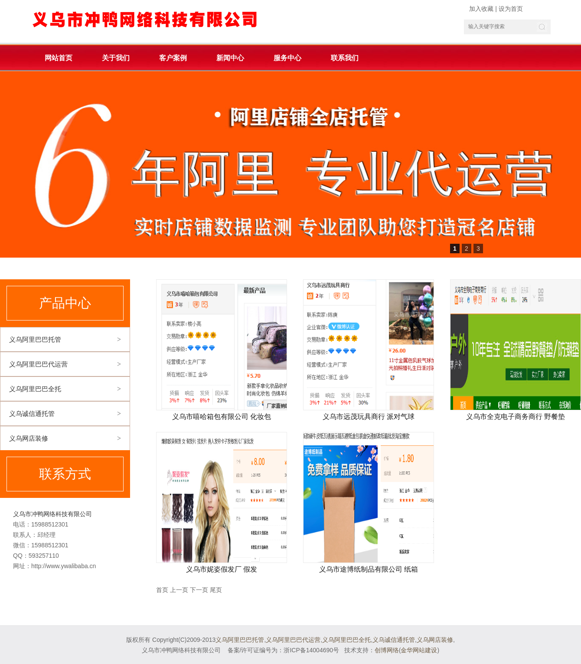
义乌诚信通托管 (32, 413)
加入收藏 (481, 8)
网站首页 (58, 58)
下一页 (199, 589)
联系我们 (345, 58)
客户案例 (173, 58)
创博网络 (387, 650)
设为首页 (511, 8)
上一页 (179, 589)
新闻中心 (230, 58)
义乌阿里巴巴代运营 (38, 364)
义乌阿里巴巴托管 (35, 339)
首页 (162, 589)
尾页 (216, 589)
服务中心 (287, 58)
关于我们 (116, 58)
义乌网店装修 (28, 438)
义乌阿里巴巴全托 (35, 389)
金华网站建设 (419, 650)
